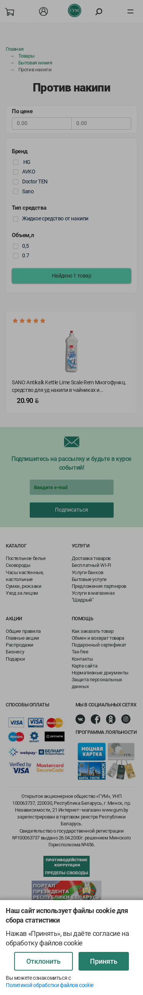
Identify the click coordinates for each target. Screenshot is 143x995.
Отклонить (43, 961)
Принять (103, 961)
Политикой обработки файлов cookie (49, 985)
